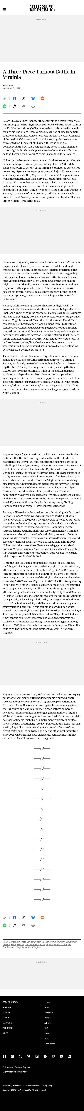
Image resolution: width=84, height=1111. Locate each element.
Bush (13, 944)
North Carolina (32, 944)
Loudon (30, 941)
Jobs (46, 1038)
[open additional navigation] (5, 6)
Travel (46, 1007)
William (20, 944)
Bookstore (48, 1012)
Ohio (42, 944)
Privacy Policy (46, 1085)
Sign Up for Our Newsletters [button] (15, 1071)
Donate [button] (47, 1018)
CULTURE (7, 1018)
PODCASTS (8, 1028)
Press (46, 1033)
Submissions (49, 1043)
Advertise (48, 1023)
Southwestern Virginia (13, 947)
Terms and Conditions (31, 1085)
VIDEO (5, 1033)
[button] (6, 98)
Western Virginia (33, 947)
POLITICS (7, 1007)
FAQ (46, 1028)
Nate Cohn (8, 85)
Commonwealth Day (59, 941)
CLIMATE (6, 1012)
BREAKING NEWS (10, 1002)
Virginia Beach (42, 941)
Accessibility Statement (12, 1085)
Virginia (49, 944)
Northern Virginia (62, 944)
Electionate (20, 941)
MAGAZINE (7, 1023)
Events (47, 1002)
